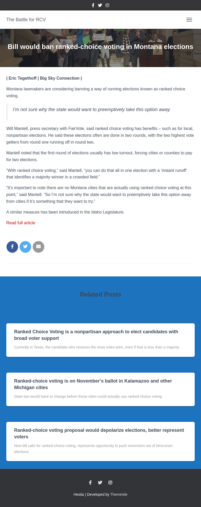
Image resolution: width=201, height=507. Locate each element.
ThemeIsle (118, 494)
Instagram (107, 6)
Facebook (93, 6)
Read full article (20, 223)
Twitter (100, 6)
